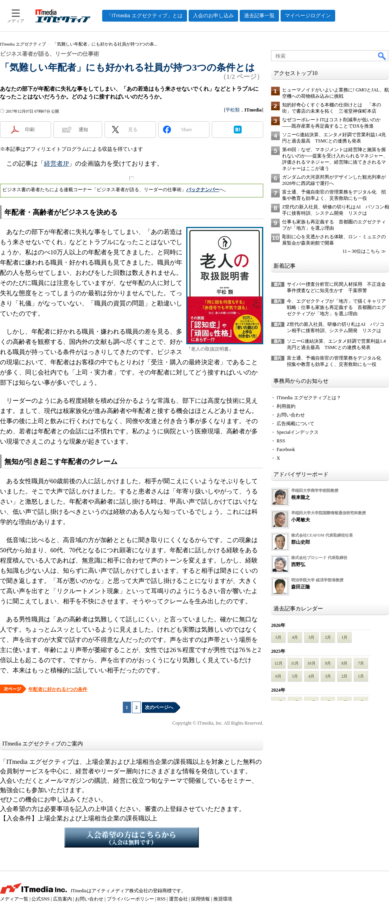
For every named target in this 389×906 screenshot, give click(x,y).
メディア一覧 (14, 899)
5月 (278, 637)
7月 (361, 663)
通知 (83, 129)
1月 (344, 637)
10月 (312, 663)
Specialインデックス (298, 432)
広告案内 (62, 899)
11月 (295, 663)
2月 (328, 637)
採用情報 (200, 899)
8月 (344, 663)
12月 (279, 663)
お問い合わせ (291, 415)
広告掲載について (295, 423)
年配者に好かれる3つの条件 (57, 689)
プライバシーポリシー (130, 899)
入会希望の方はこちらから (131, 837)
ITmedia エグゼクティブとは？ (309, 397)
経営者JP (56, 163)
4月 (295, 637)
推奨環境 (222, 899)
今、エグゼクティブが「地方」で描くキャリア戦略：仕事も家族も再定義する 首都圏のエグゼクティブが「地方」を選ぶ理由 (336, 307)
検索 (382, 55)
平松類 (233, 110)
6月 (278, 676)
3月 (311, 637)
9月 (328, 663)
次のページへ (159, 707)
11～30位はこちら (361, 251)
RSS (281, 441)
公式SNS (40, 899)
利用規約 (286, 406)
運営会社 (178, 899)
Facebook (286, 449)
